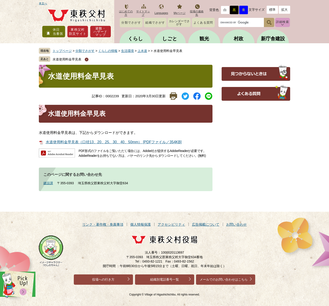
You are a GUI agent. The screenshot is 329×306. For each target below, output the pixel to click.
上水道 (142, 51)
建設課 (48, 183)
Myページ (180, 13)
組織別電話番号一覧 (164, 279)
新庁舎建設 (273, 38)
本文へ (43, 3)
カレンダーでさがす (179, 22)
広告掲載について (205, 224)
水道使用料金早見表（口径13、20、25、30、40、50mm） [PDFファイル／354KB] (114, 142)
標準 (272, 9)
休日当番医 (58, 31)
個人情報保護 (140, 224)
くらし (135, 38)
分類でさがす (131, 22)
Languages (161, 13)
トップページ (62, 51)
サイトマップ (143, 13)
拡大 (284, 9)
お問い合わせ (236, 224)
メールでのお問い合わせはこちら (224, 279)
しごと (169, 38)
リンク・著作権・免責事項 (102, 224)
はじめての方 (126, 13)
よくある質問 (203, 22)
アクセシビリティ (171, 224)
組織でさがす (155, 22)
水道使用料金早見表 (67, 59)
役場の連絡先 (197, 13)
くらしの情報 (107, 51)
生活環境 (127, 51)
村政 (238, 38)
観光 (204, 38)
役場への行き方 (103, 279)
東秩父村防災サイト (78, 31)
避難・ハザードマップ (100, 32)
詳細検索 (282, 22)
